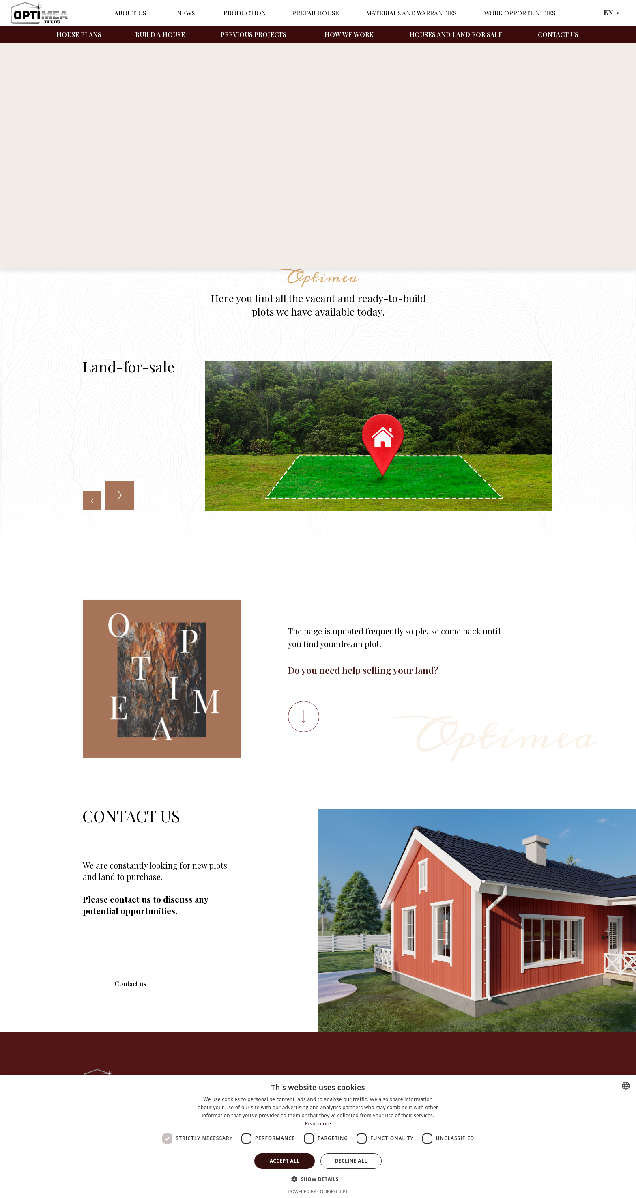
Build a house (160, 34)
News (186, 13)
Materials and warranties (411, 13)
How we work (349, 34)
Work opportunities (519, 13)
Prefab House (315, 13)
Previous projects (253, 34)
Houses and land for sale (456, 34)
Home (90, 221)
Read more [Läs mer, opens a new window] (318, 1123)
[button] (318, 1179)
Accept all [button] (285, 1160)
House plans (78, 34)
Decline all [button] (351, 1160)
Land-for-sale (128, 221)
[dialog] (318, 1136)
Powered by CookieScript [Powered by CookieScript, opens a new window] (318, 1191)
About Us (130, 13)
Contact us (558, 34)
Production (244, 13)
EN (608, 12)
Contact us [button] (130, 983)
